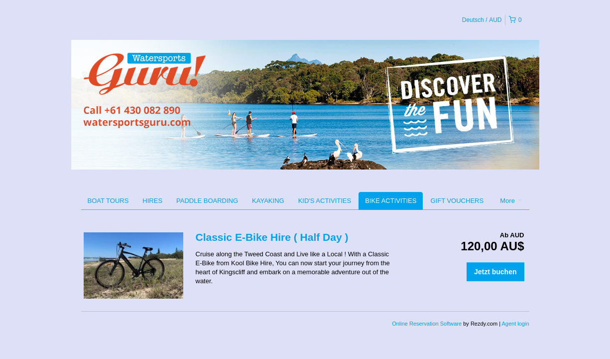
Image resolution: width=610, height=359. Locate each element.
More (510, 200)
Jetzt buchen (495, 272)
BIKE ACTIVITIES (390, 200)
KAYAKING (268, 200)
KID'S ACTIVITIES (325, 200)
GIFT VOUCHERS (457, 200)
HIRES (152, 200)
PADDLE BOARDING (207, 200)
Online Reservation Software (427, 324)
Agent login (515, 324)
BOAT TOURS (108, 200)
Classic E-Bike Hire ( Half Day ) (272, 237)
